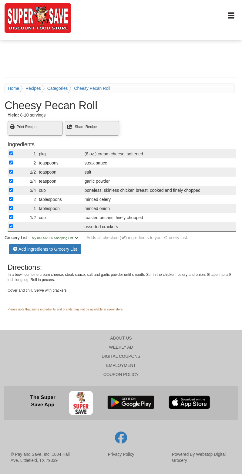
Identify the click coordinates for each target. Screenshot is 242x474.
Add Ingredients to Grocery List (45, 249)
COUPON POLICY (121, 374)
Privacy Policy (121, 454)
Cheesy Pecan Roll (92, 88)
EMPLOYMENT (121, 365)
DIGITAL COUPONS (121, 356)
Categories (57, 88)
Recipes (33, 88)
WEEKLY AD (121, 347)
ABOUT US (121, 338)
